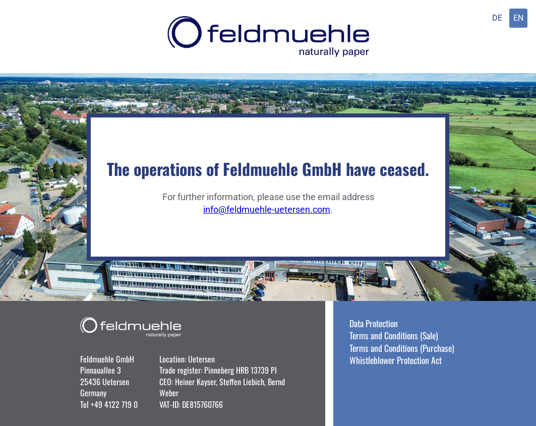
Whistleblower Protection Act (395, 360)
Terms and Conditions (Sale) (393, 335)
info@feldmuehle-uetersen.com (266, 210)
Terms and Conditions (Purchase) (401, 347)
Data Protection (373, 323)
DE (497, 18)
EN (518, 18)
